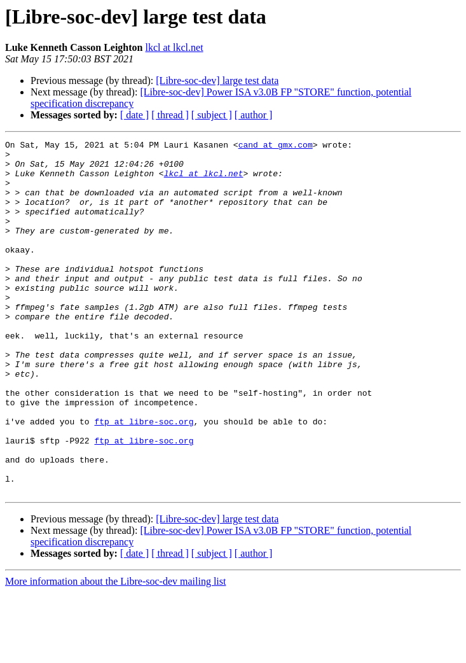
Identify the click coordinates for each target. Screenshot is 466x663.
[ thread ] (170, 114)
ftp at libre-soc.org (143, 478)
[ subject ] (211, 114)
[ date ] (134, 114)
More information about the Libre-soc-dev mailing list (115, 651)
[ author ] (254, 114)
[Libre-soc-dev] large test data (217, 80)
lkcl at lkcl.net (174, 47)
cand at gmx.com (275, 146)
